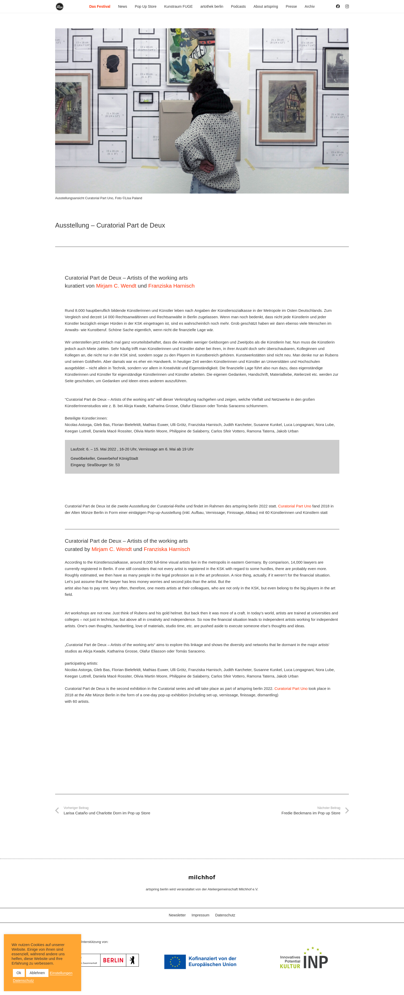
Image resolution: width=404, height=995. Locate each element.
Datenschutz (225, 915)
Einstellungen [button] (61, 973)
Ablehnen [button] (37, 973)
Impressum (200, 915)
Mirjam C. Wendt (116, 286)
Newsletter (177, 915)
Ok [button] (18, 973)
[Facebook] (338, 6)
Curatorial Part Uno (294, 506)
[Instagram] (347, 6)
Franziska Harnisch (171, 286)
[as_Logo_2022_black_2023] (59, 6)
